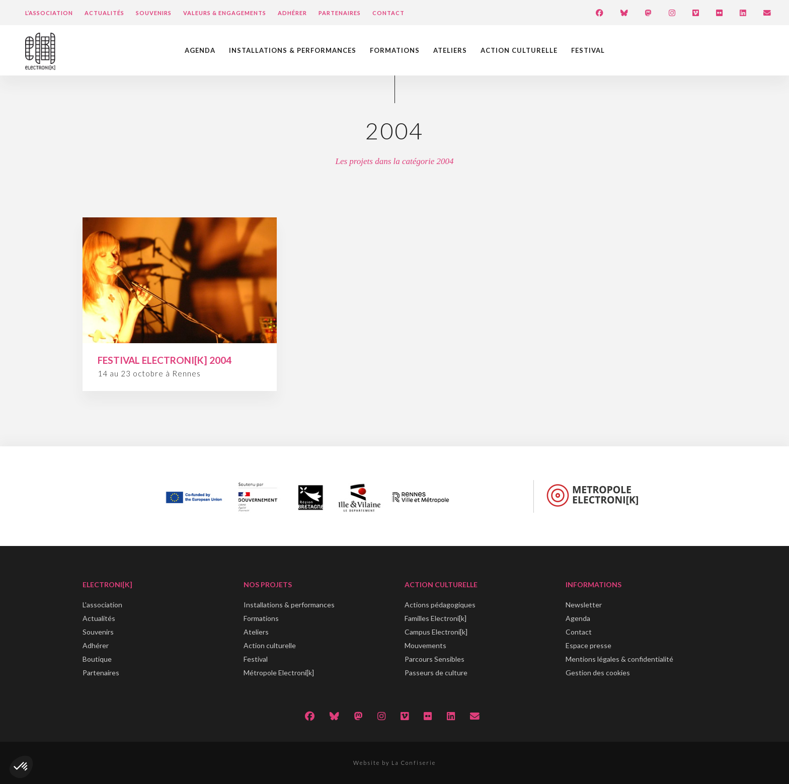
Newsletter (584, 604)
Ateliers (450, 50)
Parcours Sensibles (434, 659)
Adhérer (292, 13)
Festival (588, 50)
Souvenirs (154, 13)
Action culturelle (519, 50)
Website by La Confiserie (394, 762)
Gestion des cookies (598, 672)
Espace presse (588, 645)
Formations (395, 50)
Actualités (104, 13)
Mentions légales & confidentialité (619, 659)
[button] (21, 767)
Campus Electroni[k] (436, 632)
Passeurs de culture (436, 672)
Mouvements (425, 645)
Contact (388, 13)
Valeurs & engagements (224, 13)
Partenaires (340, 13)
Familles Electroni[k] (435, 618)
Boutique (97, 659)
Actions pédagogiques (440, 604)
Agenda (200, 50)
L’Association (49, 13)
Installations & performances (292, 50)
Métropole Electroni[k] (279, 672)
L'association (102, 604)
